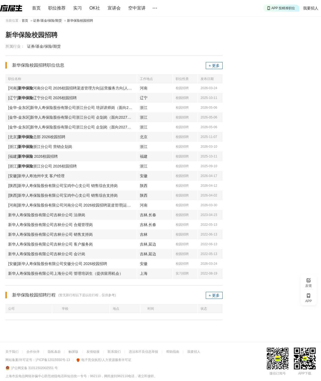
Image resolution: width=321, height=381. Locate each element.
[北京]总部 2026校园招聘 (36, 137)
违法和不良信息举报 (143, 352)
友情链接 (92, 352)
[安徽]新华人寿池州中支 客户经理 (36, 176)
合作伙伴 (33, 352)
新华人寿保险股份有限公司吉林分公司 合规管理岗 (50, 224)
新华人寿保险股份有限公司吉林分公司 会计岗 (46, 254)
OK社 (94, 8)
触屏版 (73, 352)
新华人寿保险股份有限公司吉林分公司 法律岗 (46, 215)
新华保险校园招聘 (80, 20)
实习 (77, 8)
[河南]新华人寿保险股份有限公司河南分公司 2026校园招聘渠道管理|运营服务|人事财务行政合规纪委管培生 (72, 205)
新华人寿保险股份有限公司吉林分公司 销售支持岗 (50, 234)
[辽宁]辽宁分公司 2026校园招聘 (42, 98)
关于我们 (11, 352)
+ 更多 (214, 65)
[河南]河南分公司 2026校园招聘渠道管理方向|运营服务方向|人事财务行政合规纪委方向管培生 (72, 88)
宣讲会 (114, 8)
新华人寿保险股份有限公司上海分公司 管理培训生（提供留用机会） (65, 273)
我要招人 (310, 8)
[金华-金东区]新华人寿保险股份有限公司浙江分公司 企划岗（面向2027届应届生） (72, 117)
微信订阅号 (277, 373)
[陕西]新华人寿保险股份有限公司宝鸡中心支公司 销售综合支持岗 (63, 185)
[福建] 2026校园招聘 (33, 156)
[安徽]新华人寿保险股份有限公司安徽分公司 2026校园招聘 (57, 263)
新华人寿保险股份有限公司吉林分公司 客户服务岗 (50, 244)
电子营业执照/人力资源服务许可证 (103, 360)
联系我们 (114, 352)
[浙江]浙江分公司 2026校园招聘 (42, 166)
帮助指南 (172, 352)
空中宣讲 (137, 8)
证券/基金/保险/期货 (47, 20)
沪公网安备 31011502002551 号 (34, 368)
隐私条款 (54, 352)
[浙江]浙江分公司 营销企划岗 (40, 146)
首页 (36, 8)
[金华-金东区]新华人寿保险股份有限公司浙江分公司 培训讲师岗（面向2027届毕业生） (72, 107)
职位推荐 (57, 8)
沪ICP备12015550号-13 (53, 360)
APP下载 (304, 373)
